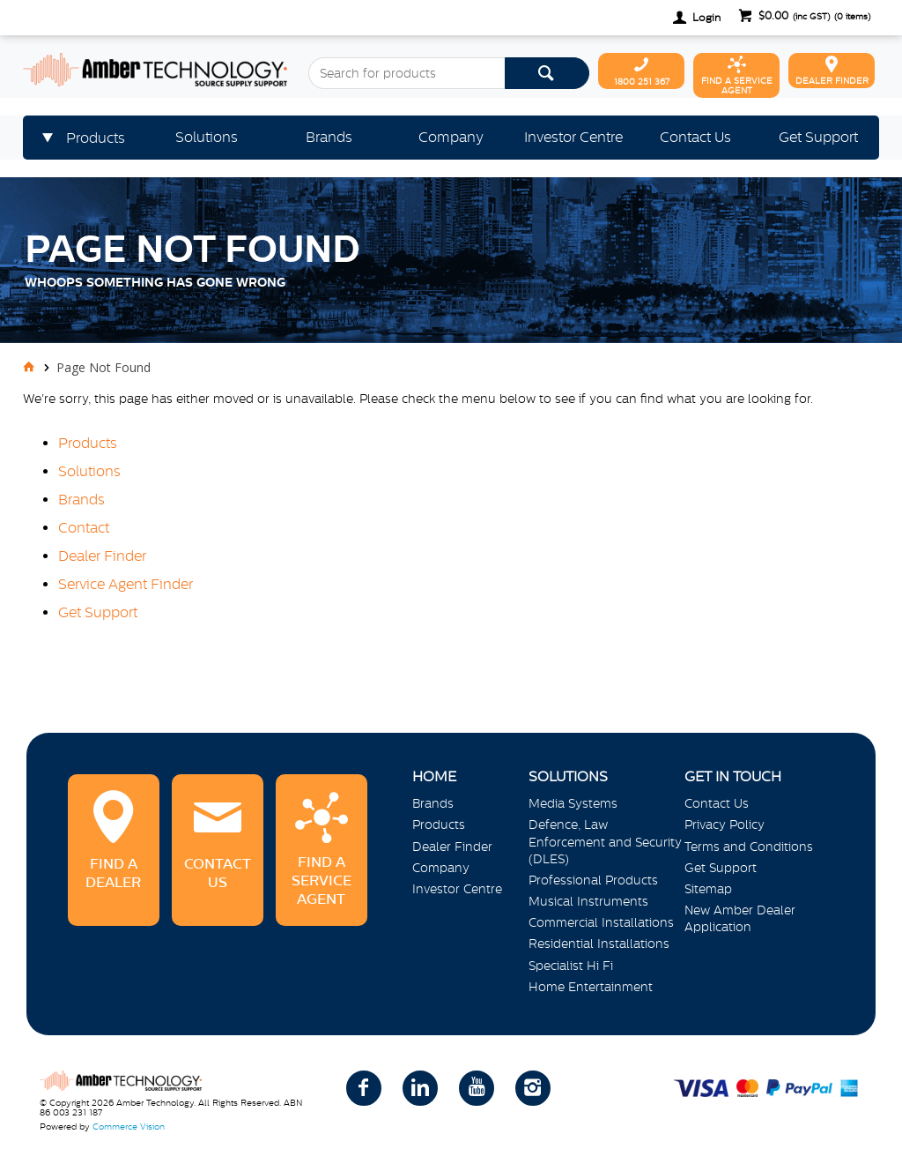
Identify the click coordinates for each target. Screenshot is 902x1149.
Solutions (89, 471)
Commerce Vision (128, 1126)
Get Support (97, 612)
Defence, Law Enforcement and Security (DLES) (605, 841)
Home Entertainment (591, 987)
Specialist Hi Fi (571, 966)
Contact (83, 527)
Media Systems (573, 803)
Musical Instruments (588, 901)
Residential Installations (599, 943)
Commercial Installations (601, 922)
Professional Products (593, 880)
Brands (81, 499)
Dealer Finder (102, 555)
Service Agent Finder (125, 584)
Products (87, 443)
